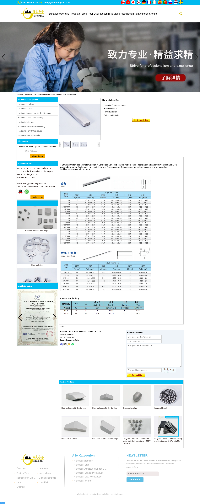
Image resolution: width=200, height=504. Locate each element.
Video (117, 13)
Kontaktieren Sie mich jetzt (37, 197)
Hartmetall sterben (26, 122)
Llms (19, 482)
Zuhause (54, 13)
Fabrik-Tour (86, 13)
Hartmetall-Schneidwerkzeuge (31, 117)
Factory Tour (23, 473)
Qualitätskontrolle (103, 13)
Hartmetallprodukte (26, 104)
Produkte (75, 13)
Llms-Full (43, 482)
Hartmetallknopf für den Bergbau (37, 232)
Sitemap (21, 487)
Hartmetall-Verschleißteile (29, 135)
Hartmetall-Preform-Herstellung (31, 126)
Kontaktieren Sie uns (146, 13)
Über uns (64, 13)
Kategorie (28, 94)
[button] (95, 89)
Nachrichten (127, 13)
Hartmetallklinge (37, 266)
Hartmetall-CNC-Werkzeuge (30, 131)
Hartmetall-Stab (25, 109)
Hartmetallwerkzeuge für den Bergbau (48, 94)
